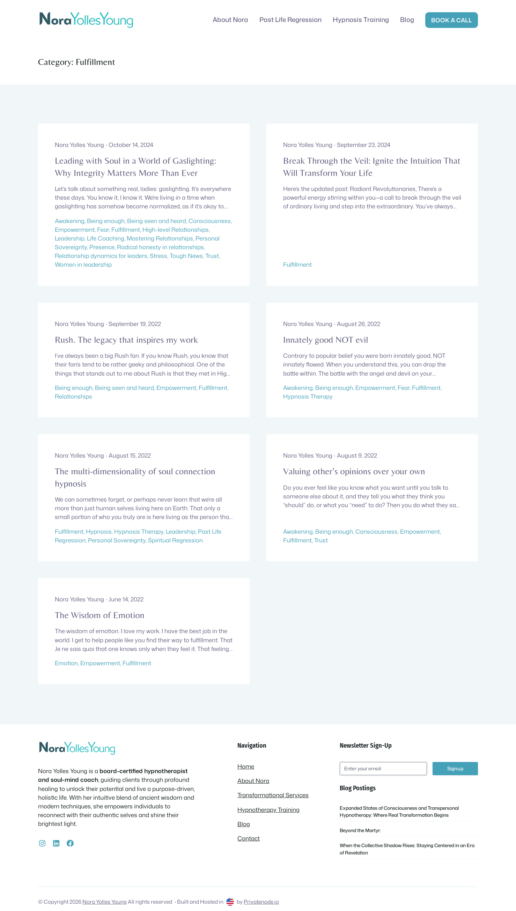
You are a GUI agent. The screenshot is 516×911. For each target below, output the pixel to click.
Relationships (73, 396)
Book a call (451, 20)
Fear (103, 229)
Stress (158, 256)
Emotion (66, 663)
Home (245, 766)
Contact (248, 838)
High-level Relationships (175, 229)
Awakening (69, 221)
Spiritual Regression (175, 540)
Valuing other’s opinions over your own (354, 471)
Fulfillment (125, 229)
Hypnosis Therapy (308, 396)
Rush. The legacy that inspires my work (126, 339)
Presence (102, 247)
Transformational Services (273, 795)
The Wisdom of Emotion (100, 615)
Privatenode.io (261, 901)
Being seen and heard (156, 221)
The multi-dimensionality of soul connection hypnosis (135, 477)
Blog (243, 824)
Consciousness (210, 221)
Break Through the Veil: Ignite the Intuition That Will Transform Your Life (371, 166)
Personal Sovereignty (117, 540)
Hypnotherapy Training (268, 810)
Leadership (69, 238)
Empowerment (75, 229)
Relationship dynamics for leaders (101, 256)
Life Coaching (105, 238)
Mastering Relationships (160, 238)
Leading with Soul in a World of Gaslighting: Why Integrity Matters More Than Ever (135, 166)
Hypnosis (99, 531)
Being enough (106, 221)
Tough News (186, 256)
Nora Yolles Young (104, 901)
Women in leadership (83, 264)
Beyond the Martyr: (360, 830)
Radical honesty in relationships (160, 247)
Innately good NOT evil (325, 339)
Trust (212, 256)
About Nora (253, 781)
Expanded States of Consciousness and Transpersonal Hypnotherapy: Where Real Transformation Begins (399, 811)
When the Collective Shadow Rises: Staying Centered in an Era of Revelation (407, 849)
